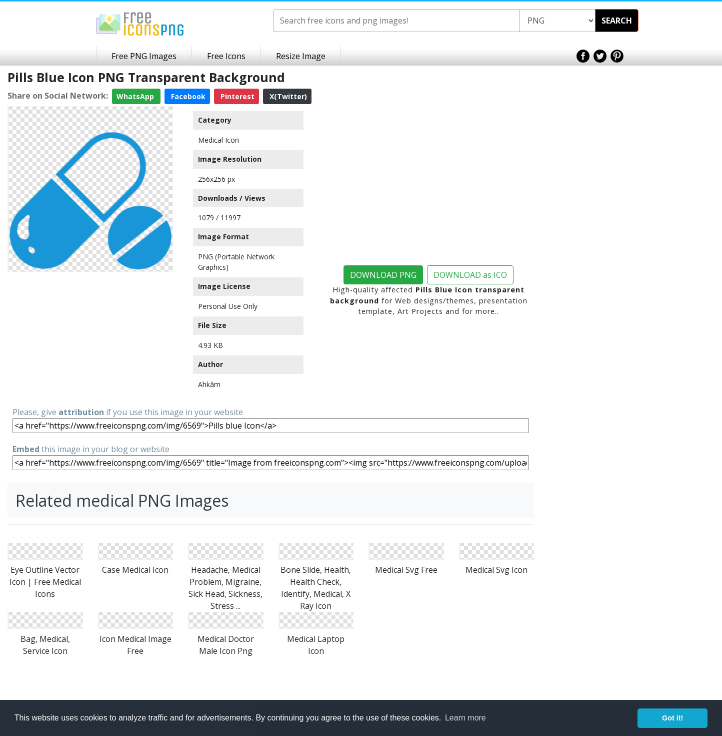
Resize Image (301, 56)
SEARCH (617, 20)
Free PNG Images (144, 56)
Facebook (187, 96)
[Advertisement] (90, 338)
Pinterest (236, 96)
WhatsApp (136, 96)
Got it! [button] (672, 718)
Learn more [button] (465, 717)
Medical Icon (218, 140)
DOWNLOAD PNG (383, 274)
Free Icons (226, 56)
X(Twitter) (287, 96)
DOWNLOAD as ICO (470, 274)
